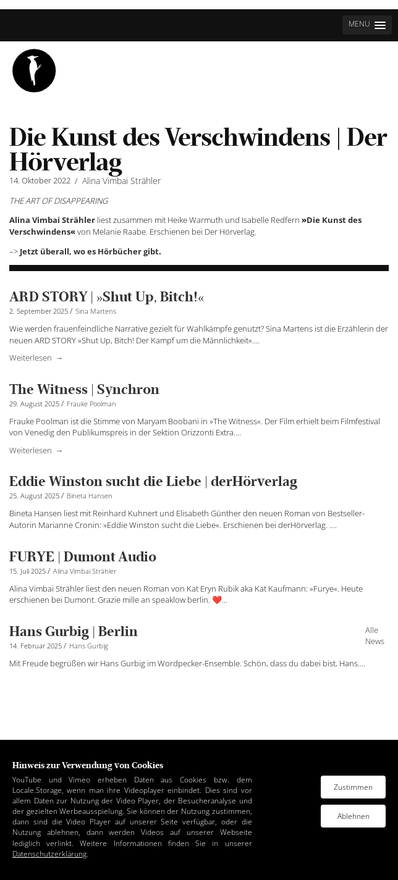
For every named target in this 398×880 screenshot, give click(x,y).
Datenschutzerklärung (49, 854)
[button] (367, 25)
